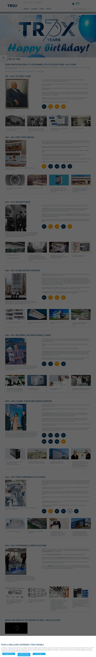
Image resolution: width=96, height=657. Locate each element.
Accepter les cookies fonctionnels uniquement (24, 654)
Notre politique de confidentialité (8, 652)
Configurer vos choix (8, 653)
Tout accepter (39, 653)
